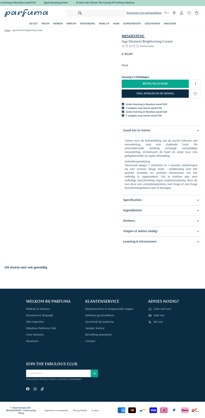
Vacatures (32, 341)
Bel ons (158, 321)
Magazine (170, 23)
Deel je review (147, 46)
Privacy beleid (80, 410)
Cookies (95, 410)
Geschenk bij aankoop (99, 321)
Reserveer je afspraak (39, 315)
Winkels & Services (38, 309)
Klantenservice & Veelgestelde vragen (109, 309)
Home (7, 30)
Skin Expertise (35, 321)
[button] (155, 93)
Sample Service (94, 328)
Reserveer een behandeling (144, 13)
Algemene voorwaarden (56, 410)
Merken (58, 23)
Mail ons (159, 315)
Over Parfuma (35, 334)
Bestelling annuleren (98, 334)
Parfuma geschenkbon (99, 315)
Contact (90, 341)
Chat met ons (162, 309)
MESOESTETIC (133, 36)
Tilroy (21, 413)
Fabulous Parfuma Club (41, 328)
